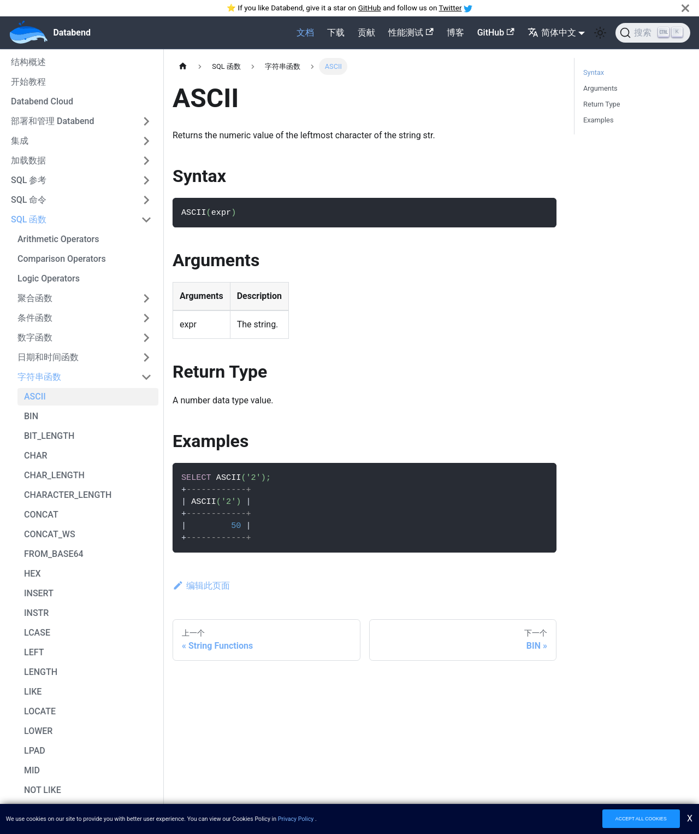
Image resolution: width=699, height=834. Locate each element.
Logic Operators (48, 278)
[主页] (183, 66)
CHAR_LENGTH (54, 475)
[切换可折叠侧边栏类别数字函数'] (146, 337)
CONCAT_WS (49, 534)
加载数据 (28, 160)
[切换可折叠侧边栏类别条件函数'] (146, 318)
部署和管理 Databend (52, 121)
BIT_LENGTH (49, 436)
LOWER (38, 731)
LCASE (37, 632)
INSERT (39, 593)
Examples (598, 120)
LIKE (33, 691)
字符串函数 (39, 377)
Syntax (593, 72)
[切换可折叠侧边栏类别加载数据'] (146, 160)
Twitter (450, 7)
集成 (19, 141)
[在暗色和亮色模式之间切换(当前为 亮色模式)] (600, 33)
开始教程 (28, 82)
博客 (455, 32)
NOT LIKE (42, 790)
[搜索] (652, 33)
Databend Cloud (42, 101)
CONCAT (41, 514)
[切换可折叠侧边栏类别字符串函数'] (146, 377)
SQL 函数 (28, 219)
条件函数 (34, 318)
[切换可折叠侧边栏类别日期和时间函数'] (146, 357)
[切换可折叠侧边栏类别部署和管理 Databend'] (146, 121)
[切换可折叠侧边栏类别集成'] (146, 141)
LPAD (34, 750)
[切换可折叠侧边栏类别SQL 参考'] (146, 180)
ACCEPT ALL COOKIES (641, 818)
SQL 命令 (28, 200)
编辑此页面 (201, 585)
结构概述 (28, 62)
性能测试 (410, 32)
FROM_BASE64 (54, 554)
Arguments (600, 88)
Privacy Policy (296, 819)
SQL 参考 (28, 180)
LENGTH (40, 672)
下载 (336, 32)
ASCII (35, 396)
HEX (32, 573)
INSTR (36, 613)
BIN (31, 416)
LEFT (34, 652)
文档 (305, 32)
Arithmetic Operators (58, 239)
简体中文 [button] (552, 32)
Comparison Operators (61, 259)
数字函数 (34, 337)
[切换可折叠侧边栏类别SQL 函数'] (146, 219)
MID (32, 770)
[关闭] (685, 8)
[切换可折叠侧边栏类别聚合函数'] (146, 298)
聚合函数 (34, 298)
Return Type (601, 104)
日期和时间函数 (48, 357)
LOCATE (40, 711)
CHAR (36, 455)
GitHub (369, 7)
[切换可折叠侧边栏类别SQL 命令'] (146, 200)
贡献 (366, 32)
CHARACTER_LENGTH (67, 495)
